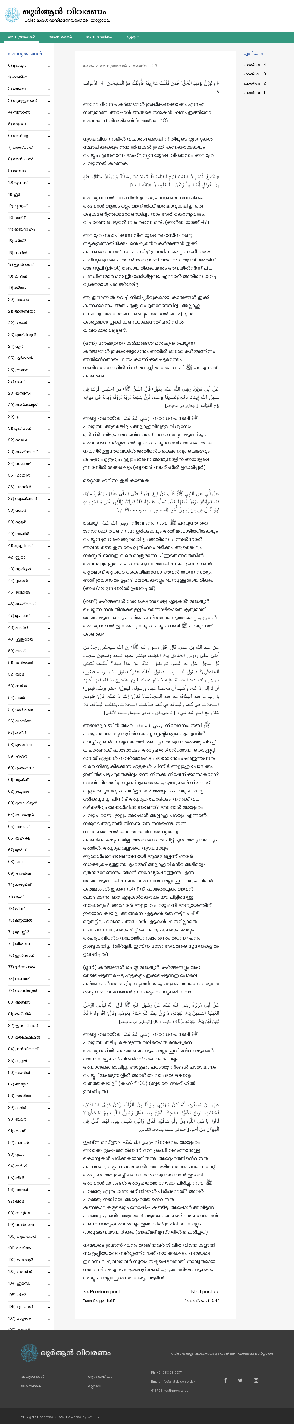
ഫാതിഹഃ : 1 (254, 93)
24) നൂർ (29, 347)
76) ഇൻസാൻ (29, 956)
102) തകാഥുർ (29, 1260)
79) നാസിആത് (29, 991)
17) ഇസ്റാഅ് (29, 265)
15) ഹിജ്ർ (29, 242)
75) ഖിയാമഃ (29, 944)
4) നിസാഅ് (29, 113)
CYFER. (93, 1417)
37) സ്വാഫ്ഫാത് (29, 499)
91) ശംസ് (29, 1132)
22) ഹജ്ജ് (29, 324)
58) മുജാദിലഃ (29, 745)
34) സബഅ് (29, 464)
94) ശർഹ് (29, 1167)
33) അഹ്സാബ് (29, 452)
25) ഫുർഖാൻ (29, 359)
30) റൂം (29, 417)
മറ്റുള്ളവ (133, 38)
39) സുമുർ (29, 523)
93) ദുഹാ (29, 1155)
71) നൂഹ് (29, 897)
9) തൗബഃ (29, 171)
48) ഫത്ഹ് (29, 628)
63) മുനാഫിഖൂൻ (29, 804)
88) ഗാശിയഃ (29, 1096)
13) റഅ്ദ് (29, 218)
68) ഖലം (29, 862)
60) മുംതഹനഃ (29, 768)
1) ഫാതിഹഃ (29, 78)
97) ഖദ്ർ (29, 1202)
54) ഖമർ (29, 698)
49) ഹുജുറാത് (29, 640)
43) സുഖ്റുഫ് (29, 569)
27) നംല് (29, 382)
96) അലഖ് (29, 1190)
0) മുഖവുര (29, 66)
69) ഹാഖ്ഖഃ (29, 874)
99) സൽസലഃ (29, 1225)
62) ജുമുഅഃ (29, 792)
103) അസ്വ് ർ (29, 1272)
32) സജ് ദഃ (29, 441)
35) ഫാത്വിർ (29, 476)
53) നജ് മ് (29, 687)
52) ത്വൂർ (29, 675)
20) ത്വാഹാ (29, 300)
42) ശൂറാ (29, 558)
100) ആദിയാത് (29, 1237)
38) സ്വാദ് (29, 511)
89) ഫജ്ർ (29, 1108)
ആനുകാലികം (99, 38)
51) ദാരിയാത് (29, 663)
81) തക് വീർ (29, 1014)
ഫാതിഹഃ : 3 (255, 75)
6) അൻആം (29, 136)
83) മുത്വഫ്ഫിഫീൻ (29, 1038)
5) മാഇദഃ (29, 124)
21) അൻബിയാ (29, 312)
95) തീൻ (29, 1178)
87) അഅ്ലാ (29, 1085)
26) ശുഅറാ (29, 370)
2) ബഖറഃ (29, 89)
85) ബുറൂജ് (29, 1061)
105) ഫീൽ (29, 1295)
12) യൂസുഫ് (29, 206)
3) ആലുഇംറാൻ (29, 101)
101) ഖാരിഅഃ (29, 1249)
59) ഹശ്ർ (29, 757)
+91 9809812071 (169, 1372)
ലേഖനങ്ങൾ (60, 38)
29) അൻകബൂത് (29, 405)
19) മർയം (29, 288)
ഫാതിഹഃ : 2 (255, 84)
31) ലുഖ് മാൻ (29, 429)
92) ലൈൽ (29, 1143)
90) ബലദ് (29, 1120)
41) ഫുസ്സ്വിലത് (29, 546)
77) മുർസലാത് (29, 968)
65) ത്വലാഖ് (29, 827)
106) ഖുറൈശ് (29, 1307)
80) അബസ (29, 1003)
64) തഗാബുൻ (29, 815)
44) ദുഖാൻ (29, 581)
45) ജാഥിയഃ (29, 593)
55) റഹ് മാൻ (29, 710)
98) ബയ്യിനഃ (29, 1213)
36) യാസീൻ (29, 487)
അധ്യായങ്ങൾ (21, 38)
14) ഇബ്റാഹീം (29, 230)
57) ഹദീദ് (29, 733)
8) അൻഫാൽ (29, 160)
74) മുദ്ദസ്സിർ (29, 932)
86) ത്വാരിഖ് (29, 1073)
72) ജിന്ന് (29, 909)
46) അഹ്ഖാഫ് (29, 605)
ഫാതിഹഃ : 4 (255, 65)
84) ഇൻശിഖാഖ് (29, 1050)
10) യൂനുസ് (29, 183)
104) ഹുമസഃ (29, 1284)
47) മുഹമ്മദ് (29, 616)
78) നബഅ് (29, 979)
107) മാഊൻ (29, 1319)
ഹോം (88, 66)
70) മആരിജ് (29, 886)
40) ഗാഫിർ (29, 534)
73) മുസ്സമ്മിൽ (29, 921)
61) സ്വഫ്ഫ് (29, 780)
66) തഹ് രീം (29, 839)
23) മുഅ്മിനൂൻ (29, 335)
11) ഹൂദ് (29, 195)
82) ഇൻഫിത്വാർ (29, 1026)
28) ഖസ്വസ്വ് (29, 394)
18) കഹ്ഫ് (29, 277)
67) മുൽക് (29, 850)
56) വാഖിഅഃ (29, 722)
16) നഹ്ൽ (29, 253)
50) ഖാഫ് (29, 651)
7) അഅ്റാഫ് (29, 148)
